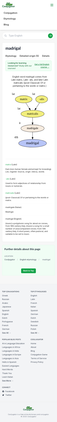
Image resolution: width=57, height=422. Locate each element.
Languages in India (10, 351)
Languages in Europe (11, 354)
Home (33, 343)
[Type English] (28, 35)
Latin (33, 299)
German (5, 329)
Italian (33, 307)
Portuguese (7, 321)
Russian (5, 299)
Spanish (5, 310)
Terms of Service (39, 358)
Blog (6, 24)
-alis (7, 179)
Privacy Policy (37, 362)
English (5, 314)
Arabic (5, 303)
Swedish (34, 321)
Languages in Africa (11, 347)
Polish (33, 329)
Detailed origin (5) (29, 56)
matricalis (9, 193)
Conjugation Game (39, 354)
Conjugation (10, 12)
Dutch (4, 318)
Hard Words (7, 369)
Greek (5, 295)
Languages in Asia (10, 358)
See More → (7, 381)
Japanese (6, 307)
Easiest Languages (10, 366)
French (5, 325)
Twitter (7, 395)
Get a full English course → (42, 65)
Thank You (7, 373)
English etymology (28, 259)
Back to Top (28, 271)
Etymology (10, 18)
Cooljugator (9, 259)
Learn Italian (7, 377)
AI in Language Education (13, 343)
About (33, 347)
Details (46, 56)
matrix (8, 164)
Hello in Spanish (9, 362)
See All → (6, 333)
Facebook (8, 391)
